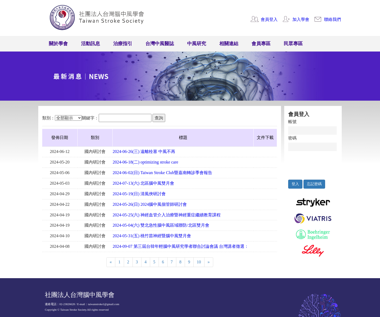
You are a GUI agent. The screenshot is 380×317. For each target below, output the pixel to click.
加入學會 (300, 19)
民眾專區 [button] (293, 43)
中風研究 (196, 43)
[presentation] (312, 164)
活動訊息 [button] (90, 43)
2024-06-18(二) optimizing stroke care (145, 162)
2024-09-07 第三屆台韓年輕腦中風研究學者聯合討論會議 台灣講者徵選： (181, 246)
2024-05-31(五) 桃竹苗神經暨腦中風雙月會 (152, 236)
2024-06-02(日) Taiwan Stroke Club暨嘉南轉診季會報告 (162, 172)
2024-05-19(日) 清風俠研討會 (139, 194)
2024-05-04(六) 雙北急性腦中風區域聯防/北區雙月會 (161, 225)
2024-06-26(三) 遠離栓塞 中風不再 (144, 151)
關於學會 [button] (58, 43)
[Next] (208, 262)
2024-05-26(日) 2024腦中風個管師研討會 (150, 204)
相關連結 (228, 43)
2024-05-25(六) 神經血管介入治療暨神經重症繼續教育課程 (167, 215)
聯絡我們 (332, 19)
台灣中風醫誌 (159, 43)
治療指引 (122, 43)
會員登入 (269, 19)
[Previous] (110, 262)
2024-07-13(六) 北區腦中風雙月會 (143, 183)
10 (199, 262)
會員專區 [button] (260, 43)
